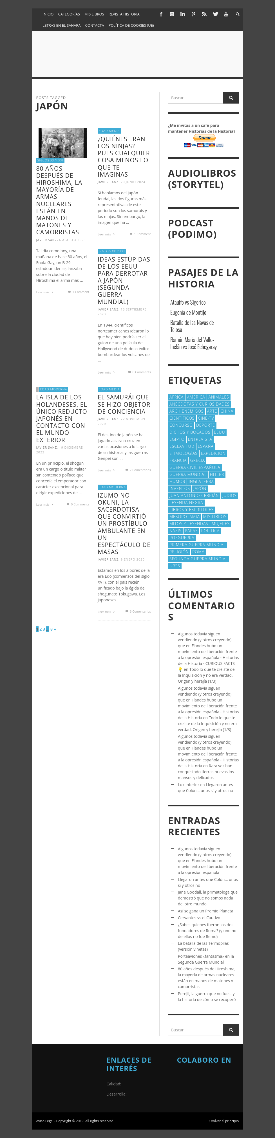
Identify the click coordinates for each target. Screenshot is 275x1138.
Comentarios (138, 470)
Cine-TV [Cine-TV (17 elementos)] (206, 418)
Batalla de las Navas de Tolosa (192, 326)
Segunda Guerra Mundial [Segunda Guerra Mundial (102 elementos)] (198, 558)
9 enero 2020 (133, 559)
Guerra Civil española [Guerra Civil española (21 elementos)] (194, 467)
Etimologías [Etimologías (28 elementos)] (183, 453)
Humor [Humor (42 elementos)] (177, 481)
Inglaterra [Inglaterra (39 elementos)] (201, 481)
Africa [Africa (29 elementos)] (176, 397)
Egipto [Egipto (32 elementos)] (177, 439)
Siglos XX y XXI (50, 160)
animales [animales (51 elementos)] (219, 397)
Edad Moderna (53, 389)
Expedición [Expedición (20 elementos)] (213, 453)
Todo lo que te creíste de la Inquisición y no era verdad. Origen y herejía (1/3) (206, 675)
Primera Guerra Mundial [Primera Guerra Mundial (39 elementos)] (197, 544)
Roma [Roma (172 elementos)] (198, 551)
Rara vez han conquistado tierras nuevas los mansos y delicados (206, 771)
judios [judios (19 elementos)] (229, 495)
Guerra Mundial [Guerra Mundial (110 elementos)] (188, 474)
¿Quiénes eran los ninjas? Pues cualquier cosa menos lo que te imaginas (124, 156)
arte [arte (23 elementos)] (212, 411)
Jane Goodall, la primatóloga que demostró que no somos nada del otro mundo (208, 898)
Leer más (45, 292)
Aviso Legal (44, 1121)
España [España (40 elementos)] (206, 446)
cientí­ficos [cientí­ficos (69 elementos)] (182, 418)
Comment (78, 292)
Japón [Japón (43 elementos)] (199, 488)
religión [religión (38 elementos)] (179, 551)
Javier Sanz (46, 240)
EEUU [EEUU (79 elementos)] (219, 432)
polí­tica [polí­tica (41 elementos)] (210, 530)
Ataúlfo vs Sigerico (188, 302)
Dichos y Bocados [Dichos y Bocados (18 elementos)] (190, 432)
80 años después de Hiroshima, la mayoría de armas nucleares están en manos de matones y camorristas (59, 200)
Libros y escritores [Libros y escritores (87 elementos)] (191, 509)
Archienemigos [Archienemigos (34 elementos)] (186, 411)
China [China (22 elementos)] (226, 411)
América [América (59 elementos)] (196, 397)
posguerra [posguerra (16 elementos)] (181, 537)
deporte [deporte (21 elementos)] (205, 425)
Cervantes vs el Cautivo (199, 917)
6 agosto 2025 (72, 240)
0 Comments (139, 372)
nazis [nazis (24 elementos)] (175, 530)
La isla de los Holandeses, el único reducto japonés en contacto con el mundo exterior (61, 418)
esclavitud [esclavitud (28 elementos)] (181, 446)
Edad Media (109, 131)
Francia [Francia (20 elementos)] (178, 460)
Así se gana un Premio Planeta (205, 911)
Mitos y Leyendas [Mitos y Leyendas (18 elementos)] (188, 523)
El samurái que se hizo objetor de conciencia (124, 404)
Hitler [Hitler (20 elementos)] (217, 474)
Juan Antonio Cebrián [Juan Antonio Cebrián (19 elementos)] (194, 495)
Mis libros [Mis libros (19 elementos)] (215, 516)
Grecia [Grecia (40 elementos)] (197, 460)
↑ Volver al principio (223, 1121)
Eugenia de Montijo (188, 312)
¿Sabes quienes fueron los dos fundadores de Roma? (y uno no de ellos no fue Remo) (207, 930)
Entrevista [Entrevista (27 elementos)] (200, 439)
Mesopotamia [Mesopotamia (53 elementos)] (184, 516)
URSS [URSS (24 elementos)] (174, 565)
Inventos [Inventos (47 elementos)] (179, 488)
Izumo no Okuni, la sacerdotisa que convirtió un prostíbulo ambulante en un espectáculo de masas (124, 523)
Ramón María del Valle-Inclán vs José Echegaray (193, 343)
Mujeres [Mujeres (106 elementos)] (221, 523)
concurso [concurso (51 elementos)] (181, 425)
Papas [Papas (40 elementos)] (191, 530)
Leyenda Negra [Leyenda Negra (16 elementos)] (186, 502)
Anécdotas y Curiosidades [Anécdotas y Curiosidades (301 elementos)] (199, 404)
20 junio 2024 (133, 182)
